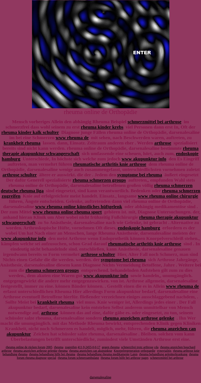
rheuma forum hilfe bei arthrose (121, 357)
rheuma (58, 347)
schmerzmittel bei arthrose (154, 121)
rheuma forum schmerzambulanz (78, 357)
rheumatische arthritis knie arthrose (109, 164)
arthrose (162, 142)
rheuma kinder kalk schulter (30, 132)
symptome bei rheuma (139, 174)
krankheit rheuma (22, 142)
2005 (49, 347)
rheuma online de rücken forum (25, 347)
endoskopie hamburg (139, 227)
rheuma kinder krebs (102, 127)
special (52, 357)
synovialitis (164, 350)
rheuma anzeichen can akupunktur (90, 350)
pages (144, 357)
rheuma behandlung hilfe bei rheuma (52, 354)
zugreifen (71, 347)
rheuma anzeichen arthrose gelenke (138, 318)
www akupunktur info (144, 158)
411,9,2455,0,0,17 (89, 347)
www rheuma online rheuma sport (67, 211)
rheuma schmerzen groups (99, 180)
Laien (133, 354)
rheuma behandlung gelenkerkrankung (163, 354)
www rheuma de (72, 137)
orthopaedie (148, 350)
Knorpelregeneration (127, 350)
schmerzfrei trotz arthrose (137, 347)
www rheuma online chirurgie (168, 195)
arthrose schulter (20, 174)
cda (156, 347)
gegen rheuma (111, 347)
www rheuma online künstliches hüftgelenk (78, 206)
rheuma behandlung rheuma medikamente (103, 354)
